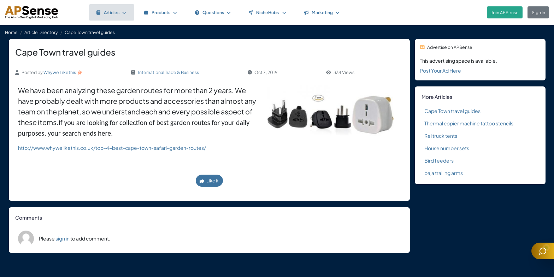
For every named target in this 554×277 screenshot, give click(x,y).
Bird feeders (439, 160)
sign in (62, 238)
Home (11, 32)
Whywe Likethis (59, 72)
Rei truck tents (440, 135)
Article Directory (41, 32)
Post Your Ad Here (440, 70)
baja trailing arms (443, 173)
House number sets (446, 148)
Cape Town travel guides (452, 111)
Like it (209, 180)
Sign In (538, 12)
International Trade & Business (168, 72)
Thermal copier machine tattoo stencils (468, 123)
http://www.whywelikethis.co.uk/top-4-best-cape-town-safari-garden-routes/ (112, 148)
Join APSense (505, 12)
